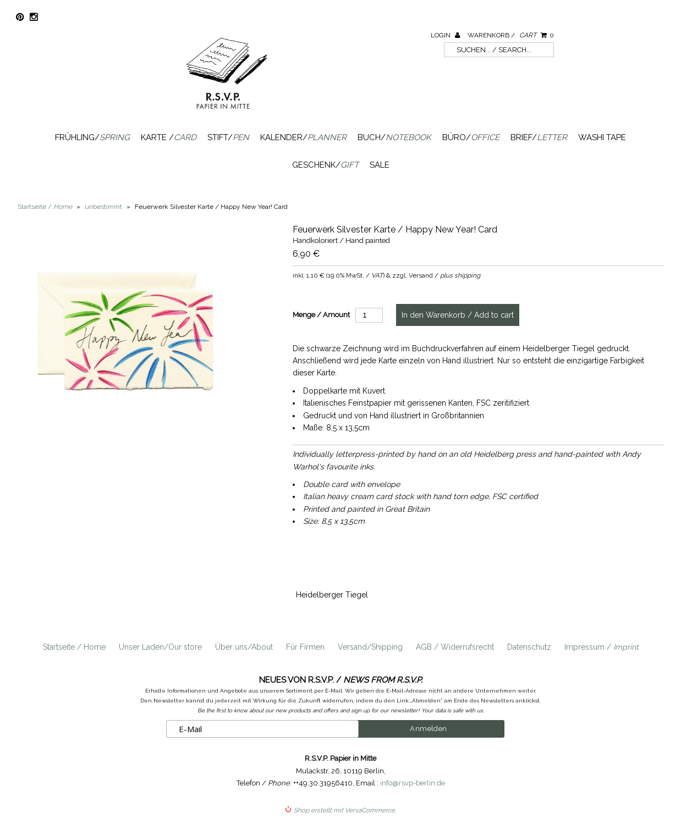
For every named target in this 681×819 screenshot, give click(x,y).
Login (445, 35)
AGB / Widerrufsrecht (455, 647)
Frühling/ (92, 137)
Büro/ (470, 137)
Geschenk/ (325, 165)
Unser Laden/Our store (160, 647)
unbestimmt (103, 207)
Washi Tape (602, 137)
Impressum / (601, 647)
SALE (379, 165)
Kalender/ (303, 137)
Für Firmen (305, 647)
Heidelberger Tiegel (332, 594)
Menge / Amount (321, 315)
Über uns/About (244, 647)
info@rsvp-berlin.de (412, 783)
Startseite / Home (74, 647)
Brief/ (538, 137)
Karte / (168, 137)
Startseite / (45, 207)
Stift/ (228, 137)
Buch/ (394, 137)
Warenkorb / (511, 35)
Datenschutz (529, 647)
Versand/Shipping (370, 647)
